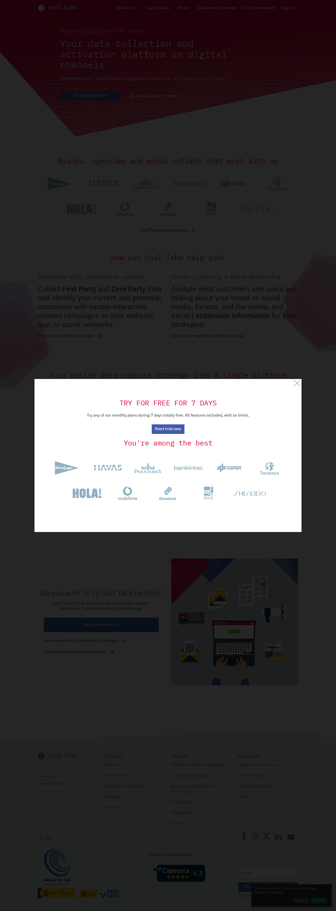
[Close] (297, 383)
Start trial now (168, 429)
